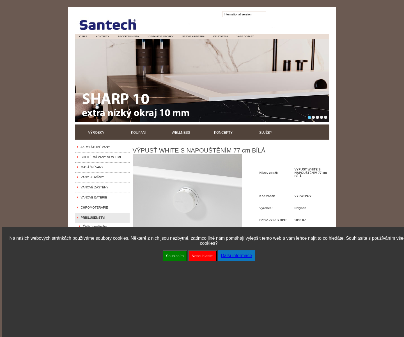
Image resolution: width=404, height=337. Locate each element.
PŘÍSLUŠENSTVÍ (92, 217)
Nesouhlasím (203, 256)
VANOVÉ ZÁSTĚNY (94, 187)
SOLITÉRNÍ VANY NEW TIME (100, 157)
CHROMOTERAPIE (93, 207)
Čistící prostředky (94, 226)
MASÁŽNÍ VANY (91, 167)
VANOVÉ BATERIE (93, 197)
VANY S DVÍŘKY (91, 177)
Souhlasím (175, 256)
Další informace (236, 255)
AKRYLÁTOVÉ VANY (94, 147)
